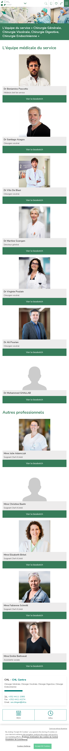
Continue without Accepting (58, 729)
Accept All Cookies (42, 746)
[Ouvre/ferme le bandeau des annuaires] (51, 3)
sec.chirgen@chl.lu (18, 702)
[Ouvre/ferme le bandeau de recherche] (46, 3)
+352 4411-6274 (17, 699)
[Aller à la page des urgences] (61, 3)
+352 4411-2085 (16, 697)
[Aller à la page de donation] (56, 3)
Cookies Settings (23, 746)
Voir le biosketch (34, 98)
